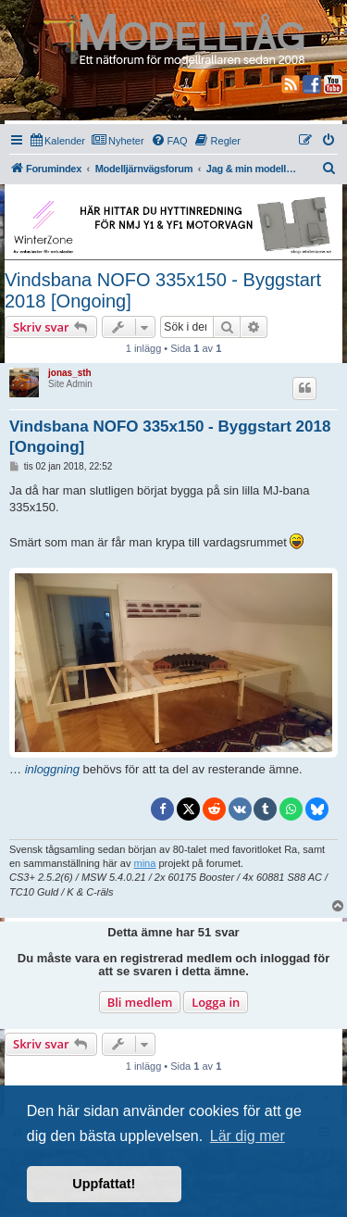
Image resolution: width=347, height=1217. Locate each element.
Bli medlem (140, 1002)
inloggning (52, 769)
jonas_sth (70, 373)
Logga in (216, 1002)
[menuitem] (58, 141)
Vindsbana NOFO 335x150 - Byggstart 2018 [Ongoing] (163, 290)
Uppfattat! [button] (103, 1183)
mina (145, 863)
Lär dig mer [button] (247, 1136)
